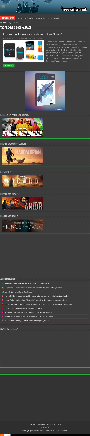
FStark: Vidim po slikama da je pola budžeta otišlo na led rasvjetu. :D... (32, 316)
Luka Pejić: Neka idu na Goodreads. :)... (20, 292)
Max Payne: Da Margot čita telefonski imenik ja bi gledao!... (27, 320)
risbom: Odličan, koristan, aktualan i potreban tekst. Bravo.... (28, 284)
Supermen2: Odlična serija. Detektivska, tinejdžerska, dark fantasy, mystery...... (35, 288)
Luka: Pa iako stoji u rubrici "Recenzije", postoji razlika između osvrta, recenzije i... (36, 300)
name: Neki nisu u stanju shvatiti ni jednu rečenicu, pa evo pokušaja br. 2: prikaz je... (37, 296)
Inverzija (25, 431)
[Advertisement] (45, 255)
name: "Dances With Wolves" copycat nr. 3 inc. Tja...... (25, 308)
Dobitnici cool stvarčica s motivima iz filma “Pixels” (32, 34)
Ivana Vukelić (8, 38)
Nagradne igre (31, 38)
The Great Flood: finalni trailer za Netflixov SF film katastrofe (37, 18)
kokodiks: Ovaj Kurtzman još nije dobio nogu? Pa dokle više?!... (29, 312)
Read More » (9, 66)
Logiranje (32, 424)
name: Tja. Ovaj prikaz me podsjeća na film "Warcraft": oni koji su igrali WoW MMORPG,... (39, 304)
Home (3, 23)
